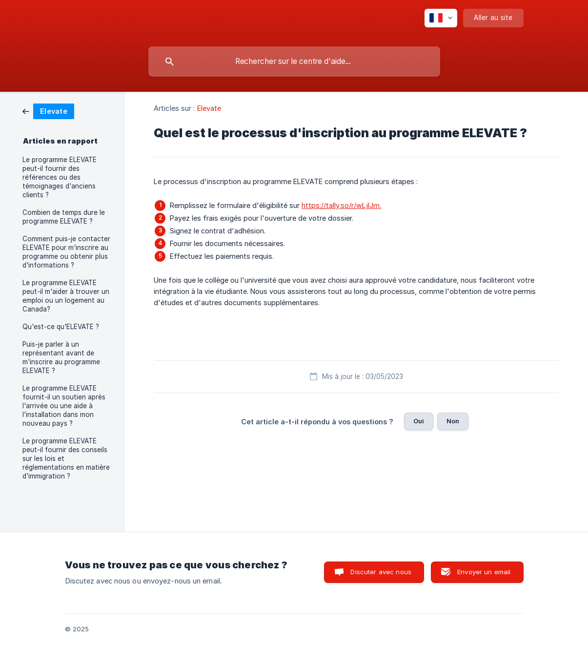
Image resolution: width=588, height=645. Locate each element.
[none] (441, 18)
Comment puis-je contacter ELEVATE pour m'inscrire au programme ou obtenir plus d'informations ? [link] (66, 252)
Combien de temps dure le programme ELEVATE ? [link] (63, 216)
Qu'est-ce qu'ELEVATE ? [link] (60, 327)
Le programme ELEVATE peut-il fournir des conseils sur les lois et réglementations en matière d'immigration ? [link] (66, 458)
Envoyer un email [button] (483, 572)
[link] (48, 110)
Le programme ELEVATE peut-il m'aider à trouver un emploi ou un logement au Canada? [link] (65, 296)
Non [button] (452, 421)
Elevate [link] (209, 108)
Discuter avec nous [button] (380, 572)
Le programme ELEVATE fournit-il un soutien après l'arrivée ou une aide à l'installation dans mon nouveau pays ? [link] (63, 405)
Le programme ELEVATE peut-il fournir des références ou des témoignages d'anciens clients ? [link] (59, 177)
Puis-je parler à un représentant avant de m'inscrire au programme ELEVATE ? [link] (61, 357)
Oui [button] (418, 421)
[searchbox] (294, 61)
